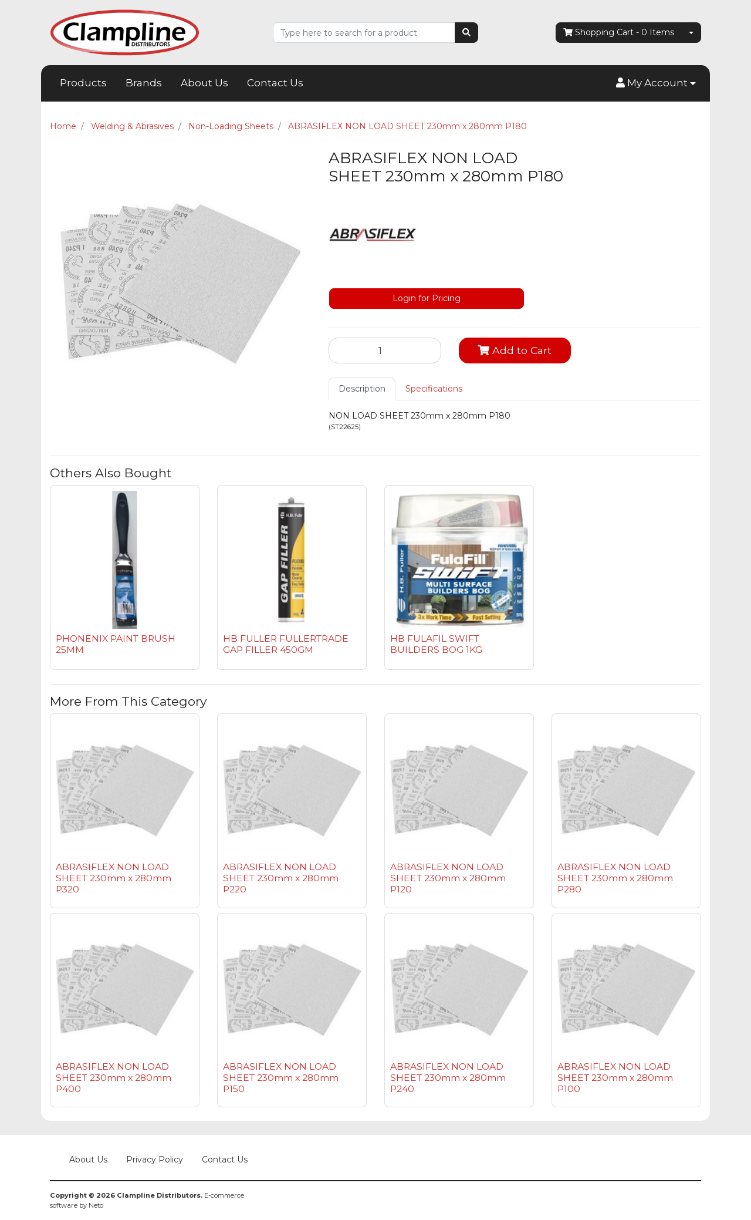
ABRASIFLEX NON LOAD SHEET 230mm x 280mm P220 (281, 878)
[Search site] (466, 32)
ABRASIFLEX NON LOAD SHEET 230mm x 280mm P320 (113, 878)
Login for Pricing (427, 298)
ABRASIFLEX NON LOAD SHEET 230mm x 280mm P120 (448, 878)
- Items (618, 32)
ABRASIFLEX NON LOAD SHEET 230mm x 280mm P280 (615, 878)
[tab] (362, 389)
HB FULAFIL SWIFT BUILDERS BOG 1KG (436, 644)
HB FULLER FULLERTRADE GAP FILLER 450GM (286, 644)
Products (83, 83)
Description (362, 388)
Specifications (433, 388)
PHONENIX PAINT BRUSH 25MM (115, 644)
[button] (656, 83)
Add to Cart (515, 350)
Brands (144, 83)
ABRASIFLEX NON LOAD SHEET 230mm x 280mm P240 (448, 1077)
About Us (204, 83)
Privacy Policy (154, 1159)
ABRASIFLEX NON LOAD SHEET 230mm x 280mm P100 (615, 1077)
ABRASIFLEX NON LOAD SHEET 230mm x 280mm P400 (113, 1077)
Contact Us (275, 83)
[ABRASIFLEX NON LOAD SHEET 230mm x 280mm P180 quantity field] (385, 350)
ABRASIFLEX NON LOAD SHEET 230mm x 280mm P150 (281, 1077)
